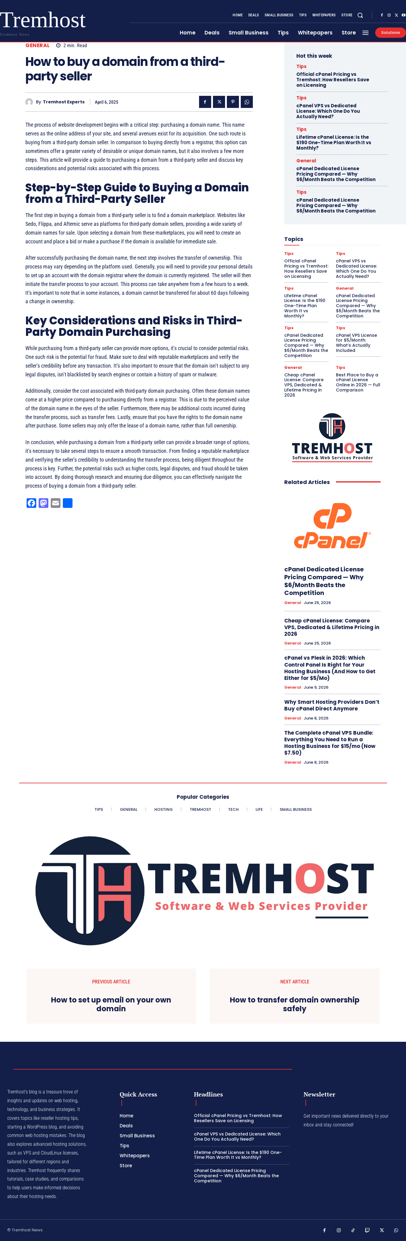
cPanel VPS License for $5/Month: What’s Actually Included (356, 342)
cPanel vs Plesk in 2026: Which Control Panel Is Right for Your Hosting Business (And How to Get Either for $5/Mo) (329, 667)
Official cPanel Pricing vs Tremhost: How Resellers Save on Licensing (332, 79)
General (37, 45)
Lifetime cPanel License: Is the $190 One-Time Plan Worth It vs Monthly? (333, 142)
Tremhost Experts (64, 102)
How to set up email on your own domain (111, 1004)
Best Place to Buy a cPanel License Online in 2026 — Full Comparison (358, 382)
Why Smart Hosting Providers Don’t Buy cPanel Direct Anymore (331, 705)
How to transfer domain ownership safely (294, 1004)
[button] (360, 15)
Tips (301, 66)
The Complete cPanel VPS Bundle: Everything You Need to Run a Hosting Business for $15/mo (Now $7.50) (329, 742)
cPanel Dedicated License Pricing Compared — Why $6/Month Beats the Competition (335, 174)
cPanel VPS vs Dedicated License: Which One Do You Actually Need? (328, 111)
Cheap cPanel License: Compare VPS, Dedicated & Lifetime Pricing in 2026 (304, 385)
